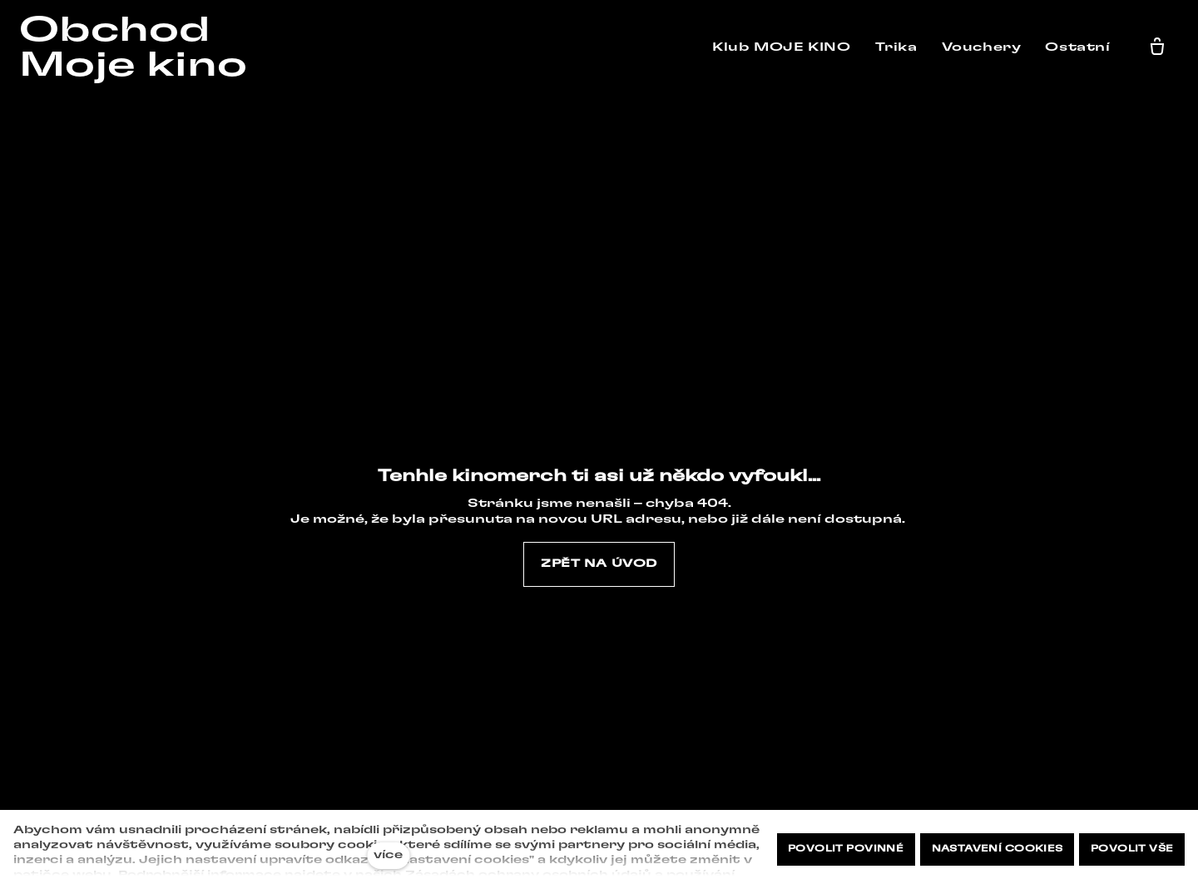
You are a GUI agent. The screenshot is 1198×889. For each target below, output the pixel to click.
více (388, 855)
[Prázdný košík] (1160, 47)
